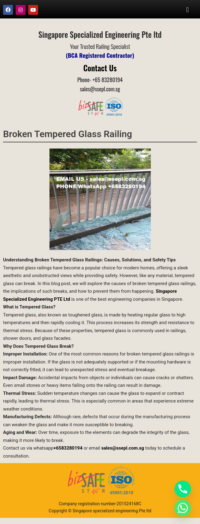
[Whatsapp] (183, 508)
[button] (187, 9)
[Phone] (183, 489)
